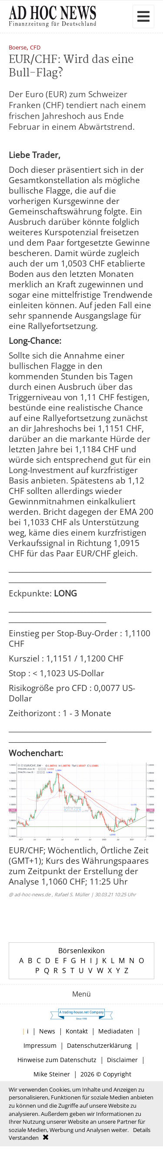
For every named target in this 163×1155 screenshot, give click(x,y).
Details (141, 1130)
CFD (35, 48)
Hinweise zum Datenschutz (56, 1060)
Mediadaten (115, 1031)
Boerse (18, 48)
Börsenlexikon (81, 950)
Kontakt (77, 1031)
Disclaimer (122, 1060)
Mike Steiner (51, 1074)
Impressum (40, 1045)
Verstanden (24, 1138)
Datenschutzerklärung (99, 1045)
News (47, 1031)
